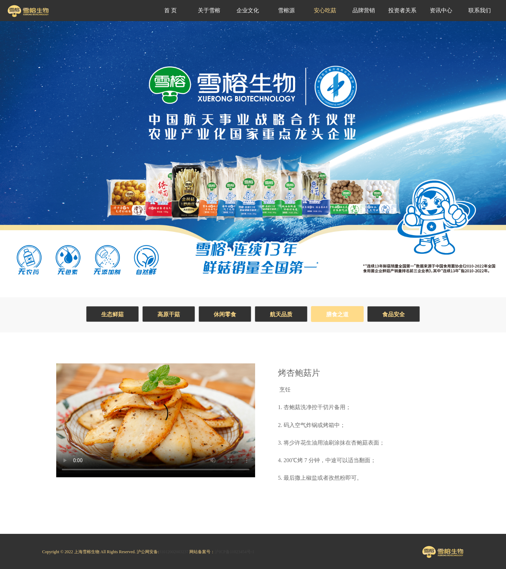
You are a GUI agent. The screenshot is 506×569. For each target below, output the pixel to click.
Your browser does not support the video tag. (155, 417)
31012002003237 (173, 551)
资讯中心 (441, 10)
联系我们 (479, 10)
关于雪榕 (209, 10)
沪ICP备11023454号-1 (234, 551)
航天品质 (281, 314)
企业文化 (247, 10)
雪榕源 (286, 10)
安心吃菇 (325, 10)
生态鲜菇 (112, 314)
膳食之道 (337, 314)
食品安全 (393, 314)
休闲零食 (225, 314)
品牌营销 (363, 10)
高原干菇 (168, 314)
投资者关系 (402, 10)
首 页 (170, 10)
